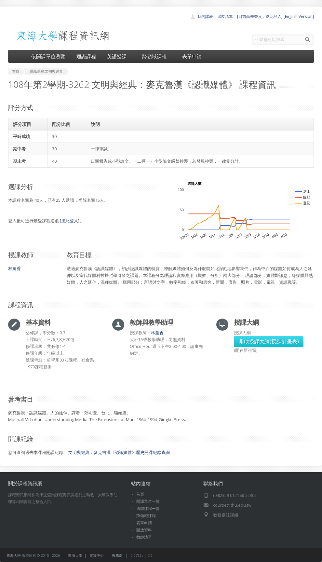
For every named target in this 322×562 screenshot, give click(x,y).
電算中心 (96, 555)
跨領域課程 (156, 56)
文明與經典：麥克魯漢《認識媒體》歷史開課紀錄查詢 (119, 452)
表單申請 (192, 56)
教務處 (117, 555)
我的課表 (205, 16)
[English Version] (299, 16)
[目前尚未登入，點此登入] (260, 16)
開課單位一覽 (148, 501)
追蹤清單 (225, 16)
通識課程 (86, 56)
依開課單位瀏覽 (48, 56)
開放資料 (144, 530)
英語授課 (119, 56)
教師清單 (144, 537)
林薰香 (14, 268)
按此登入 (69, 221)
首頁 (140, 494)
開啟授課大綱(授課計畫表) (268, 341)
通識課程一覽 (148, 508)
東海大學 (14, 555)
